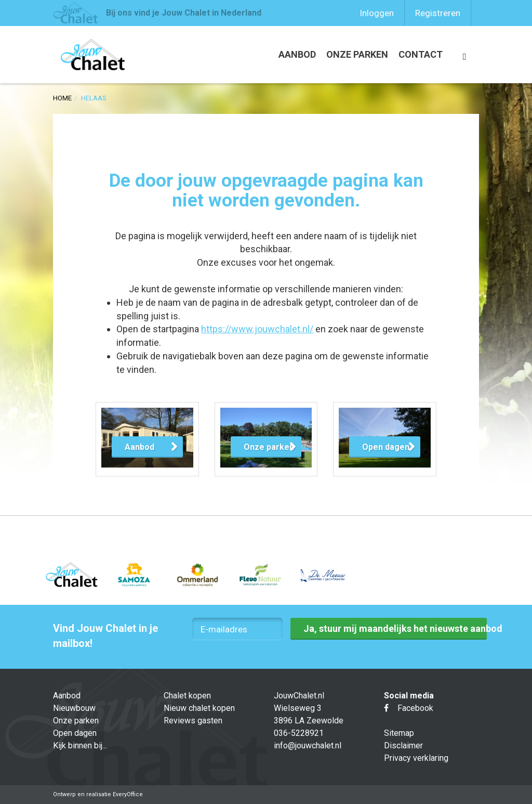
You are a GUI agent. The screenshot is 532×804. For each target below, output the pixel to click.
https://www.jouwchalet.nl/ (257, 328)
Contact (420, 54)
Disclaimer (403, 745)
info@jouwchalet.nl (307, 745)
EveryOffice (128, 794)
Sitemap (399, 733)
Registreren (437, 13)
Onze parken (357, 54)
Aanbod (297, 54)
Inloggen (377, 13)
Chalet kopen (187, 696)
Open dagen (75, 733)
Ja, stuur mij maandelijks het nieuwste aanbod (394, 628)
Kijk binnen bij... (80, 745)
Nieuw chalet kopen (199, 708)
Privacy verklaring (416, 758)
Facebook (408, 708)
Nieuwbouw (74, 708)
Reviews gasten (193, 720)
